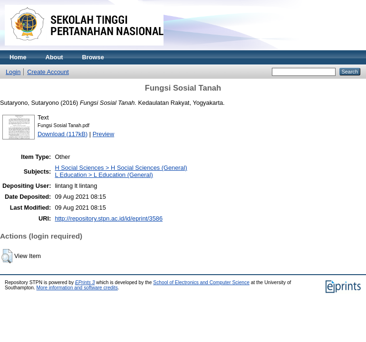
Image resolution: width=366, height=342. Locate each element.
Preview (104, 134)
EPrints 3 (85, 282)
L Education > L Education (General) (104, 174)
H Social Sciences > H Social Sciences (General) (121, 167)
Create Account (48, 71)
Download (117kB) (62, 134)
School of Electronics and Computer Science (201, 282)
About (54, 57)
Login (13, 71)
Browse (93, 57)
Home (18, 57)
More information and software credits (77, 287)
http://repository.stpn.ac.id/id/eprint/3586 (109, 218)
